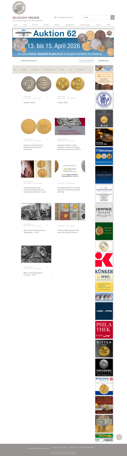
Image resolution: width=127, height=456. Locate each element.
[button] (110, 25)
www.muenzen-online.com (59, 452)
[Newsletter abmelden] (86, 447)
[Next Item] (111, 43)
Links (70, 69)
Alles (15, 69)
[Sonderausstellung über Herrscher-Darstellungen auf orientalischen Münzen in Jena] (36, 169)
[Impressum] (56, 447)
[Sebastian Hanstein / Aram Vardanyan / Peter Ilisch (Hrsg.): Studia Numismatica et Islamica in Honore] (70, 126)
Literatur (62, 69)
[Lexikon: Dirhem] (36, 83)
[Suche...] (95, 17)
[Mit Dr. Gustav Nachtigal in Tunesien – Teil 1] (36, 254)
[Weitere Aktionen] (48, 97)
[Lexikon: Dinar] (70, 83)
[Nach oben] (119, 437)
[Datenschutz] (73, 447)
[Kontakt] (63, 447)
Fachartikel (34, 69)
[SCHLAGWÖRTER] (86, 61)
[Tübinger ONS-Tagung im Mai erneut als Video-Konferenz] (70, 211)
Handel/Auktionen (49, 69)
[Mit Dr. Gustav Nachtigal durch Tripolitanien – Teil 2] (36, 211)
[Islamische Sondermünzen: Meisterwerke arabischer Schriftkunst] (36, 126)
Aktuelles (24, 69)
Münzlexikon (80, 69)
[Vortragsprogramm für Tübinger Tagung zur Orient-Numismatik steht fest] (70, 169)
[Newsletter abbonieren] (63, 17)
